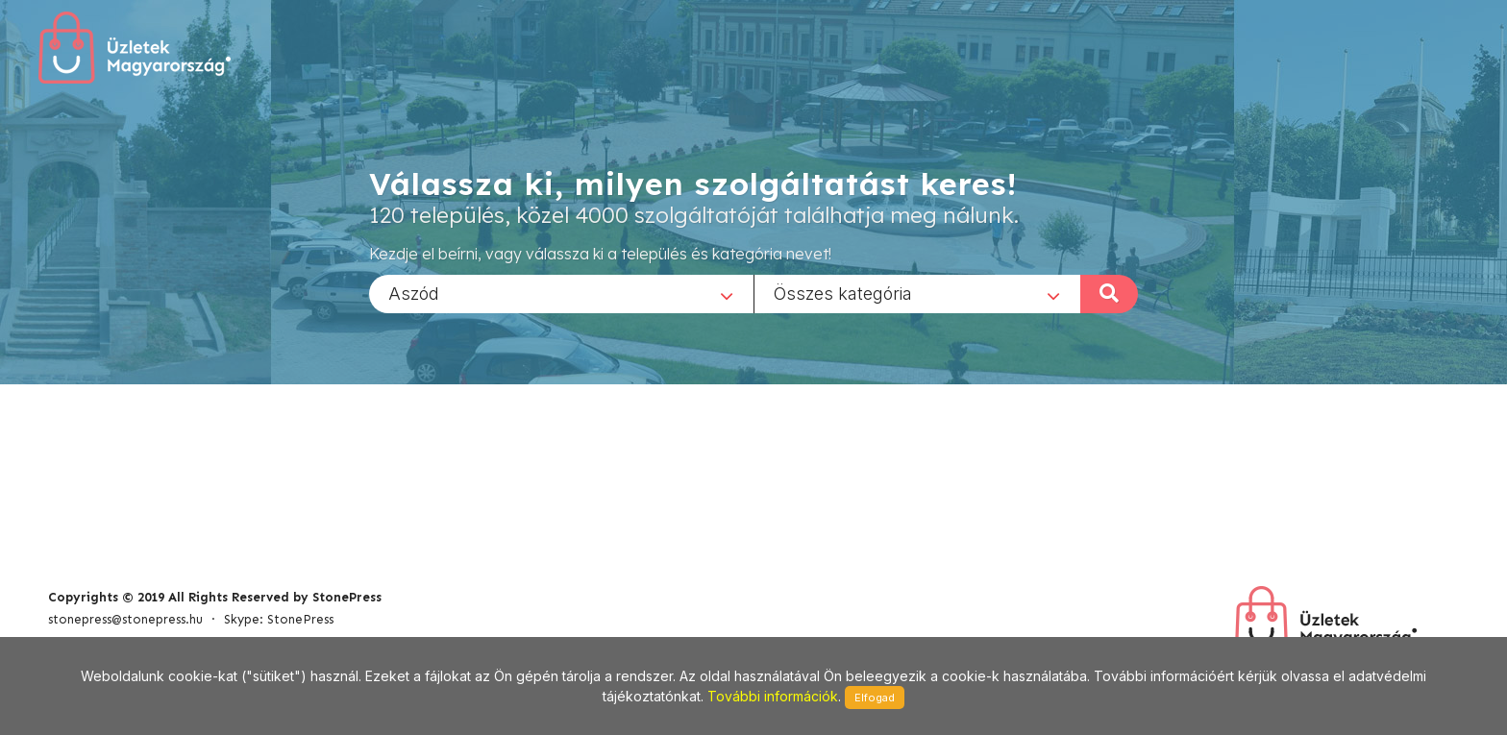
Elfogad (874, 697)
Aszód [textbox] (413, 292)
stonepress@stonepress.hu (125, 619)
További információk (772, 696)
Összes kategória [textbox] (843, 292)
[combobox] (561, 293)
